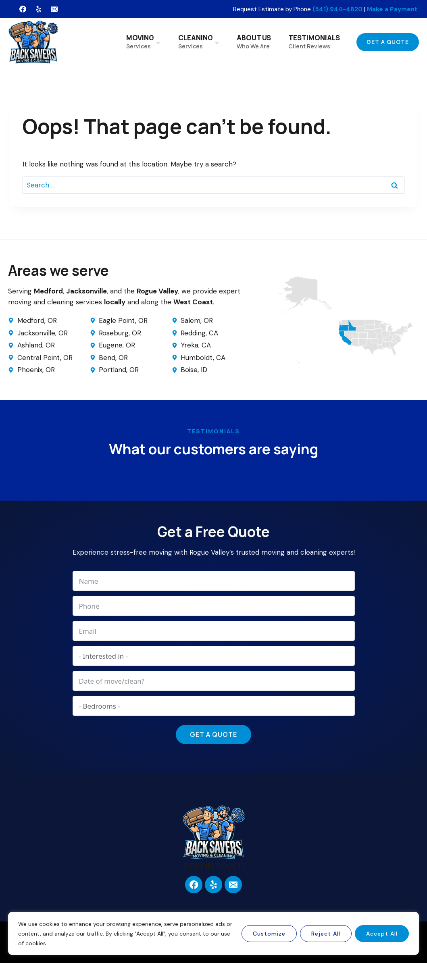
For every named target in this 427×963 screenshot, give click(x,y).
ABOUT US (254, 41)
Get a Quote (388, 42)
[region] (213, 933)
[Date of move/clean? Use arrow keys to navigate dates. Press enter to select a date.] (214, 681)
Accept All (382, 933)
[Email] (54, 9)
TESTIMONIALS (314, 41)
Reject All (325, 933)
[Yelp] (38, 9)
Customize (269, 933)
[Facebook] (22, 9)
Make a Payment (392, 9)
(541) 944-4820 (337, 9)
